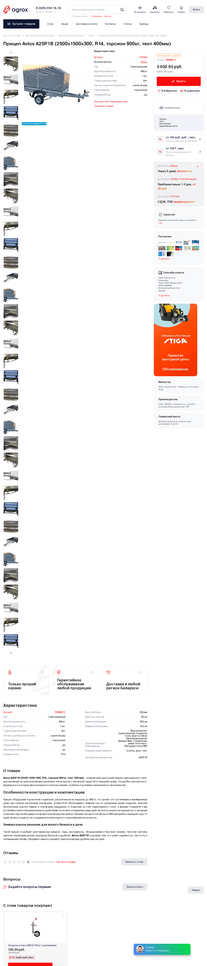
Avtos (91, 35)
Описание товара (103, 106)
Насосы (107, 16)
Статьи (128, 24)
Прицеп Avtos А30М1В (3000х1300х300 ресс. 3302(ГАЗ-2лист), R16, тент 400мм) (74, 654)
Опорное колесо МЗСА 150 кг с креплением (32, 488)
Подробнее (164, 259)
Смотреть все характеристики (111, 101)
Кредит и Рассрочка (65, 833)
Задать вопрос (134, 356)
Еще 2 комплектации (19, 595)
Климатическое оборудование (20, 855)
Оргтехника (9, 860)
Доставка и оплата (86, 24)
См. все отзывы (66, 331)
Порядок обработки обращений (72, 866)
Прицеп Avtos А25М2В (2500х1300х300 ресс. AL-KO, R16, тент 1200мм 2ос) (129, 654)
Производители (63, 857)
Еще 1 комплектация (69, 595)
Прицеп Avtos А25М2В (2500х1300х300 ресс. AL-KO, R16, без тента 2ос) (78, 738)
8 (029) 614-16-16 (188, 832)
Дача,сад (8, 829)
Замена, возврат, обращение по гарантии (128, 852)
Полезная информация (67, 848)
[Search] (122, 9)
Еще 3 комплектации (70, 679)
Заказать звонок (186, 868)
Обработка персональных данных (124, 833)
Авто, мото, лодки (12, 35)
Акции (64, 24)
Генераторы (96, 16)
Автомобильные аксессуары (40, 35)
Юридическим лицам (117, 838)
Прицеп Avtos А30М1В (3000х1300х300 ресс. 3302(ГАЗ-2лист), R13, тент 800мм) (23, 570)
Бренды (144, 24)
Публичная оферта (115, 843)
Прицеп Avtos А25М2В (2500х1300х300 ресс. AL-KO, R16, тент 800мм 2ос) (27, 738)
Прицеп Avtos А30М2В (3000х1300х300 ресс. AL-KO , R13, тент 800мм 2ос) (24, 654)
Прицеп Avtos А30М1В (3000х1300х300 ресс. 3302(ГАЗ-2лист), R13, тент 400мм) (74, 570)
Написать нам (184, 878)
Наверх (196, 433)
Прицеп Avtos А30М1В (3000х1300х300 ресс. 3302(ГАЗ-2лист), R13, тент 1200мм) (125, 570)
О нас (50, 24)
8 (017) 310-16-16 (187, 848)
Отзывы (109, 848)
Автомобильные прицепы (71, 35)
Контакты (110, 24)
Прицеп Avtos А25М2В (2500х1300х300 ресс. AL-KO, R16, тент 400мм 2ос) (180, 654)
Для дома (9, 846)
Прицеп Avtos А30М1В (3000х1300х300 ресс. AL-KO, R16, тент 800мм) (180, 570)
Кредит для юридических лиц (70, 843)
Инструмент (10, 841)
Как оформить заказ (65, 862)
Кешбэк (58, 838)
